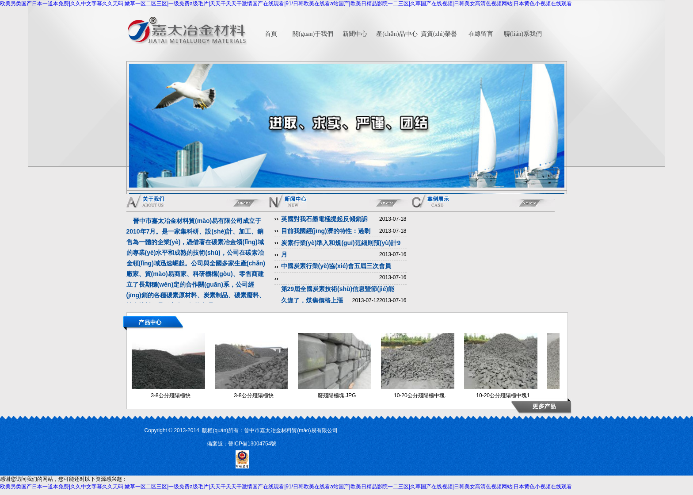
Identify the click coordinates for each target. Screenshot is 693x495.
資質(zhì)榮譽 (439, 34)
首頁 (271, 34)
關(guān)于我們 (313, 34)
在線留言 (480, 34)
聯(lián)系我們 (523, 34)
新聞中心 (355, 34)
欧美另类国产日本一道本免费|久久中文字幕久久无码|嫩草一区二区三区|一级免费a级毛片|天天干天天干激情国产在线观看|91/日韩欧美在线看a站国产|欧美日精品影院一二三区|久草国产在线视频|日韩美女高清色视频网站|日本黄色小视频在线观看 (286, 3)
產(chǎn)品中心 (397, 34)
